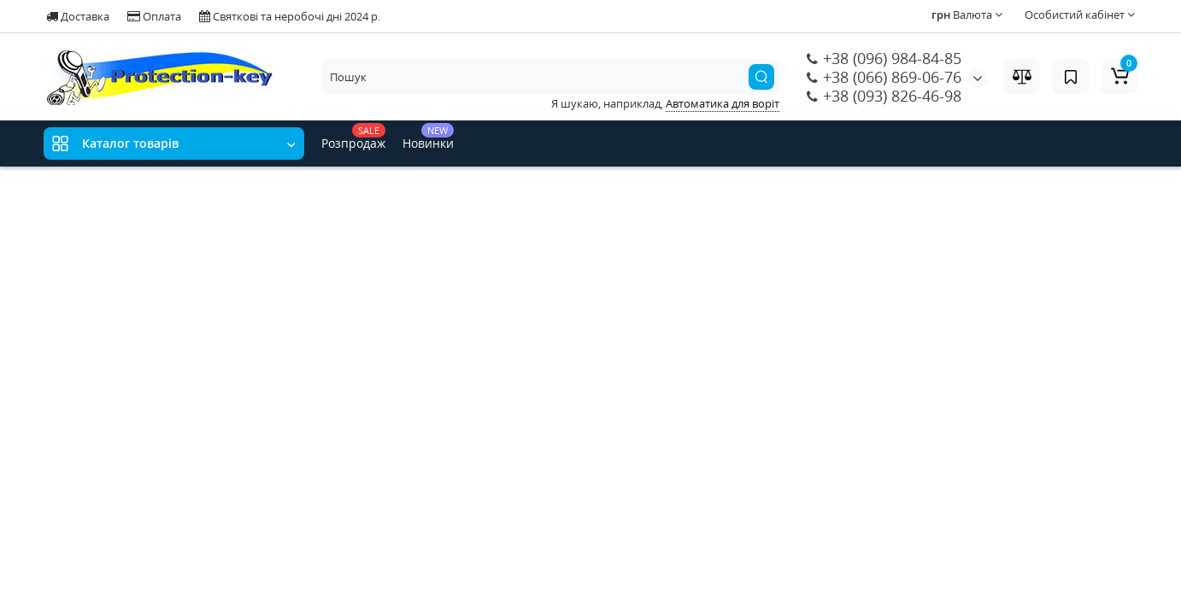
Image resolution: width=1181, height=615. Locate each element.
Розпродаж (353, 137)
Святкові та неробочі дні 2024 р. (289, 16)
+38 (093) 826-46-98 (884, 95)
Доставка (77, 16)
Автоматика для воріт (722, 103)
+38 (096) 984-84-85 (884, 58)
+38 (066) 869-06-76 (884, 77)
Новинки (428, 137)
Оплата (154, 16)
